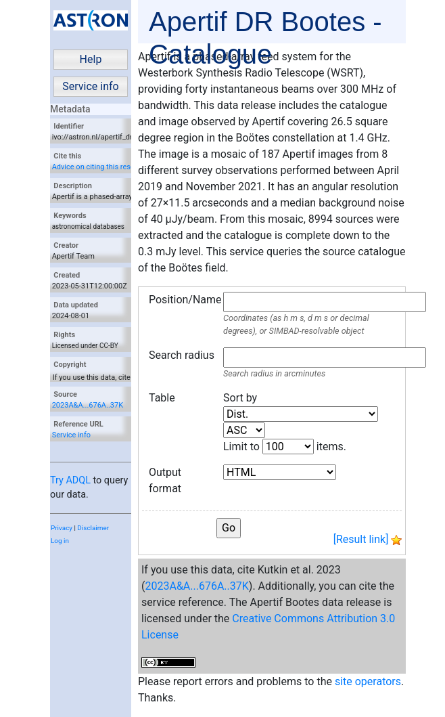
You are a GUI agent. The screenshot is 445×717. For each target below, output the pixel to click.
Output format (165, 480)
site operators (368, 681)
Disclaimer (93, 527)
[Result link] (361, 539)
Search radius (181, 355)
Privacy (61, 527)
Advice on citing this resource (100, 166)
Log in (60, 540)
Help (91, 59)
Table (162, 397)
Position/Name (182, 299)
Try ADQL (70, 480)
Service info (90, 86)
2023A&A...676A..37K (87, 405)
